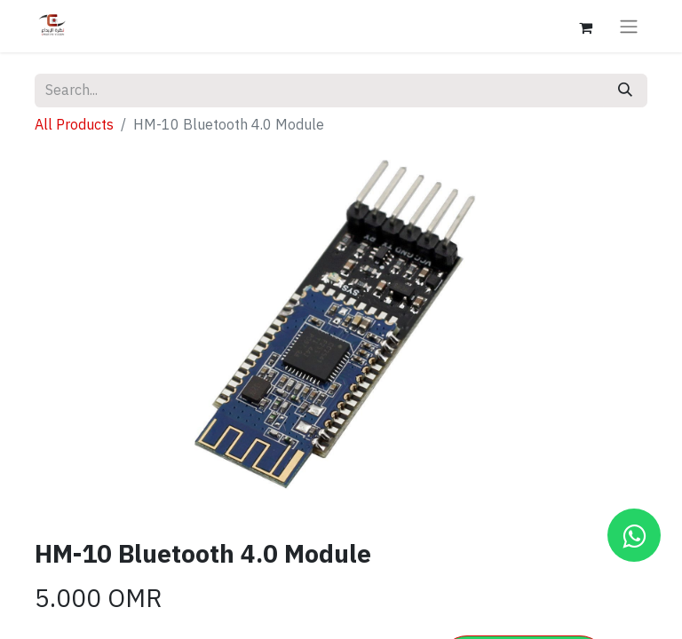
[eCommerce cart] (585, 25)
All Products (74, 125)
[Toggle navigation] (628, 26)
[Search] (625, 90)
